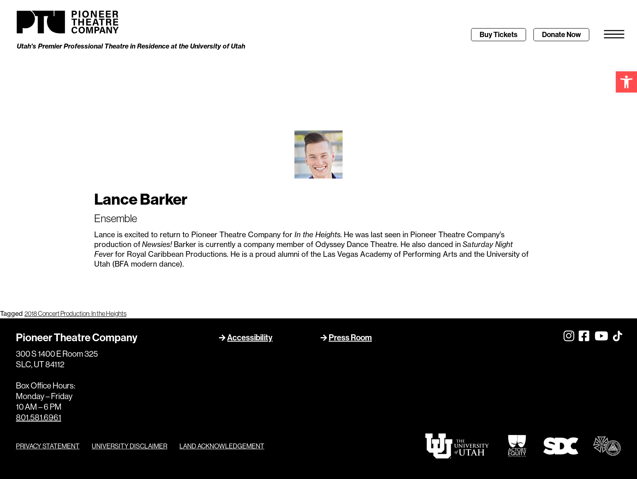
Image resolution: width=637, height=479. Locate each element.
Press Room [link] (350, 337)
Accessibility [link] (249, 337)
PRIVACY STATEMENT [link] (48, 446)
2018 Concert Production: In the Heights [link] (75, 313)
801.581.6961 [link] (38, 417)
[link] (626, 82)
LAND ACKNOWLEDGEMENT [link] (221, 446)
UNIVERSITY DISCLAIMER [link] (129, 446)
